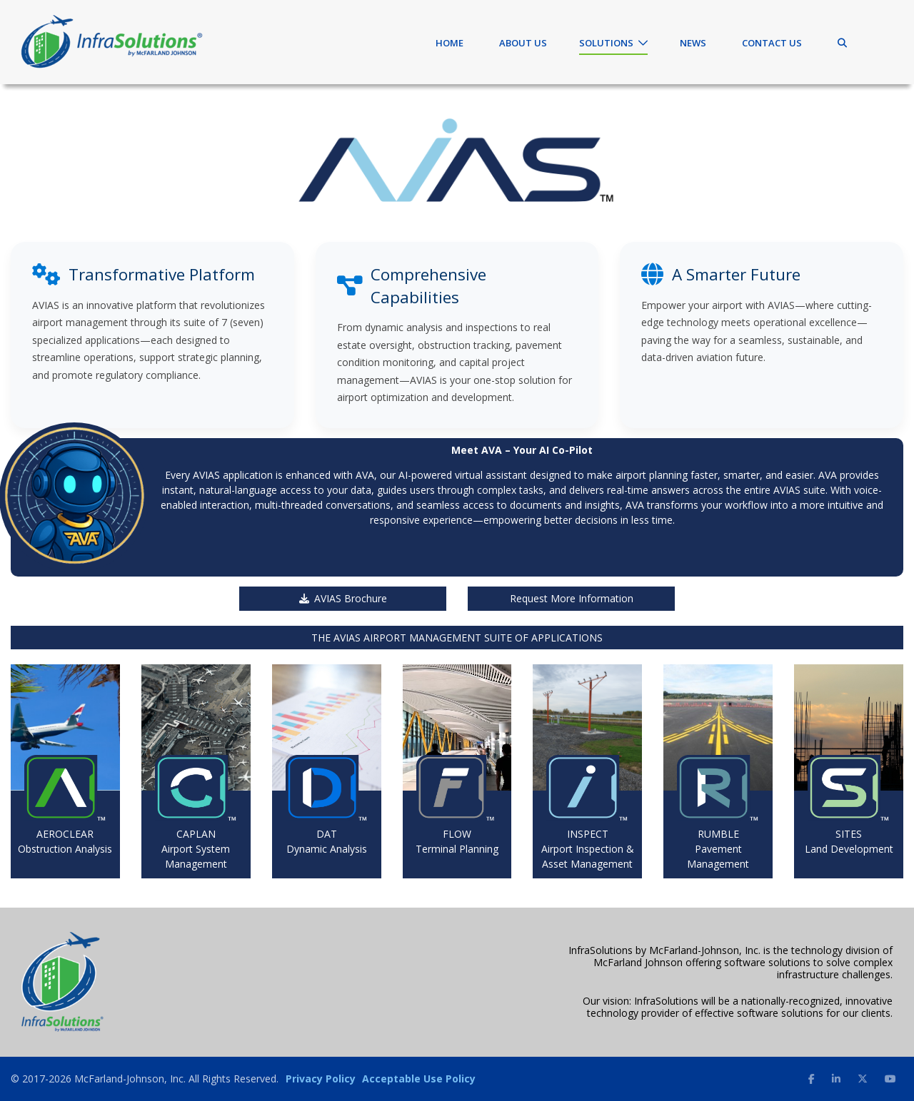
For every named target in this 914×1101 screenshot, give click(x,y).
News (693, 42)
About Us (523, 42)
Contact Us (772, 42)
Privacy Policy (321, 1078)
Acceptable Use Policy (419, 1078)
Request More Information (571, 598)
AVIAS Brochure (343, 598)
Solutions (606, 42)
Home (449, 42)
